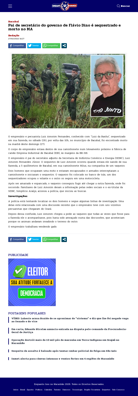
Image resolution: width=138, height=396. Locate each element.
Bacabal (13, 21)
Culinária (48, 389)
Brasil (22, 389)
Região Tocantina (92, 389)
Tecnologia (77, 389)
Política (38, 389)
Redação (13, 35)
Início (15, 389)
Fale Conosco (118, 389)
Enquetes (106, 389)
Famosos (66, 389)
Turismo (57, 389)
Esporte (30, 389)
